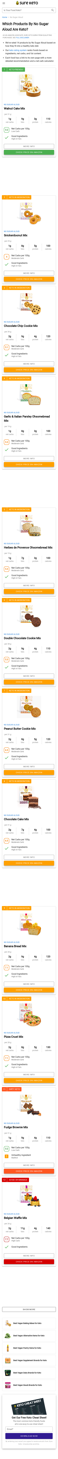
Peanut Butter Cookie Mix (20, 728)
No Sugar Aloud (11, 104)
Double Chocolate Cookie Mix (22, 638)
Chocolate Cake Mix (16, 819)
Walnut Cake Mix (14, 108)
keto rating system (18, 50)
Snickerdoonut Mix (15, 235)
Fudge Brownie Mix (16, 1127)
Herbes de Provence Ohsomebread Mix (28, 547)
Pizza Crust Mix (13, 1036)
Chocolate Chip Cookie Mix (21, 326)
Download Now (29, 1436)
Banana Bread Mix (15, 946)
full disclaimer (22, 38)
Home (5, 17)
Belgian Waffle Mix (15, 1218)
